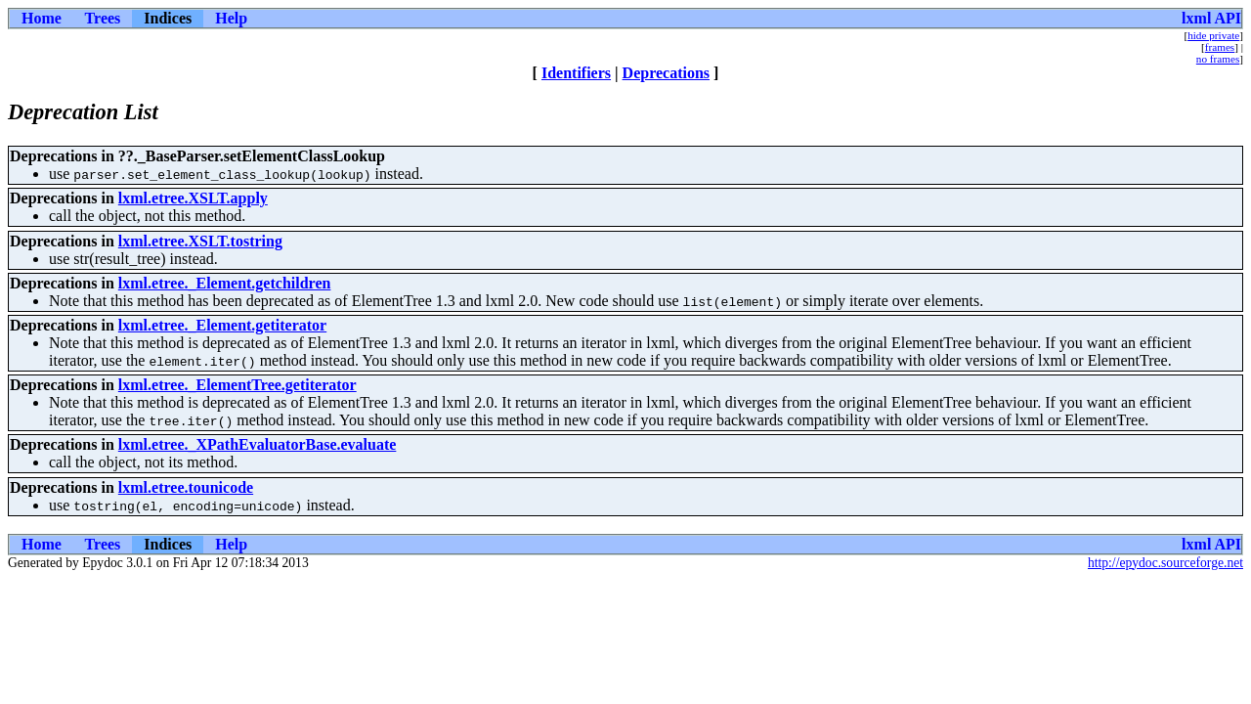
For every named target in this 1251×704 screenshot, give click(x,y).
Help (231, 18)
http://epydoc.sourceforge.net (1165, 562)
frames (1219, 47)
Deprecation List (83, 112)
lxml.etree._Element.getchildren (224, 283)
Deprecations (666, 73)
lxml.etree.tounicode (185, 487)
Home (42, 18)
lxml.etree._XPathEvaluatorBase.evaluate (257, 444)
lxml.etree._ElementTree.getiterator (237, 384)
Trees (103, 18)
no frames (1217, 59)
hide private (1213, 35)
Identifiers (576, 73)
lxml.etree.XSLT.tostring (200, 241)
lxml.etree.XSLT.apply (193, 198)
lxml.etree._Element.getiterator (222, 325)
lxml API (1211, 18)
